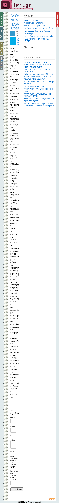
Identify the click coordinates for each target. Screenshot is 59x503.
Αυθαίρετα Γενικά (31, 20)
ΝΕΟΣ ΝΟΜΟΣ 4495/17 (34, 86)
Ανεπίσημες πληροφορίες (34, 26)
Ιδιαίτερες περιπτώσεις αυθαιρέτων (38, 28)
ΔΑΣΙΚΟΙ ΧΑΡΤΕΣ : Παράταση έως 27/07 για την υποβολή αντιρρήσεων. (39, 104)
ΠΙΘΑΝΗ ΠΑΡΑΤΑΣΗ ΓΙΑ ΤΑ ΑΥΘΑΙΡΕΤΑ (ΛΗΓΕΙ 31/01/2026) (37, 63)
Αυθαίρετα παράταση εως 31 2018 (38, 74)
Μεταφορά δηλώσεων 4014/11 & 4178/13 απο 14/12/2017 (37, 78)
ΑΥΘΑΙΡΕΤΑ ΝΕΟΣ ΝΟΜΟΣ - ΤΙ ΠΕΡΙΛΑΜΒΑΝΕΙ (37, 95)
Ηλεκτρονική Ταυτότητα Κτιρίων (37, 31)
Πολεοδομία (29, 34)
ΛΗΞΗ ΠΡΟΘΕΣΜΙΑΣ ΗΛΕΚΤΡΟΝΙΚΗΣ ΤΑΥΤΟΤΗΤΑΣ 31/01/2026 (37, 69)
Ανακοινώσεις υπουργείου (35, 23)
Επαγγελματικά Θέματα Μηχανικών (38, 36)
